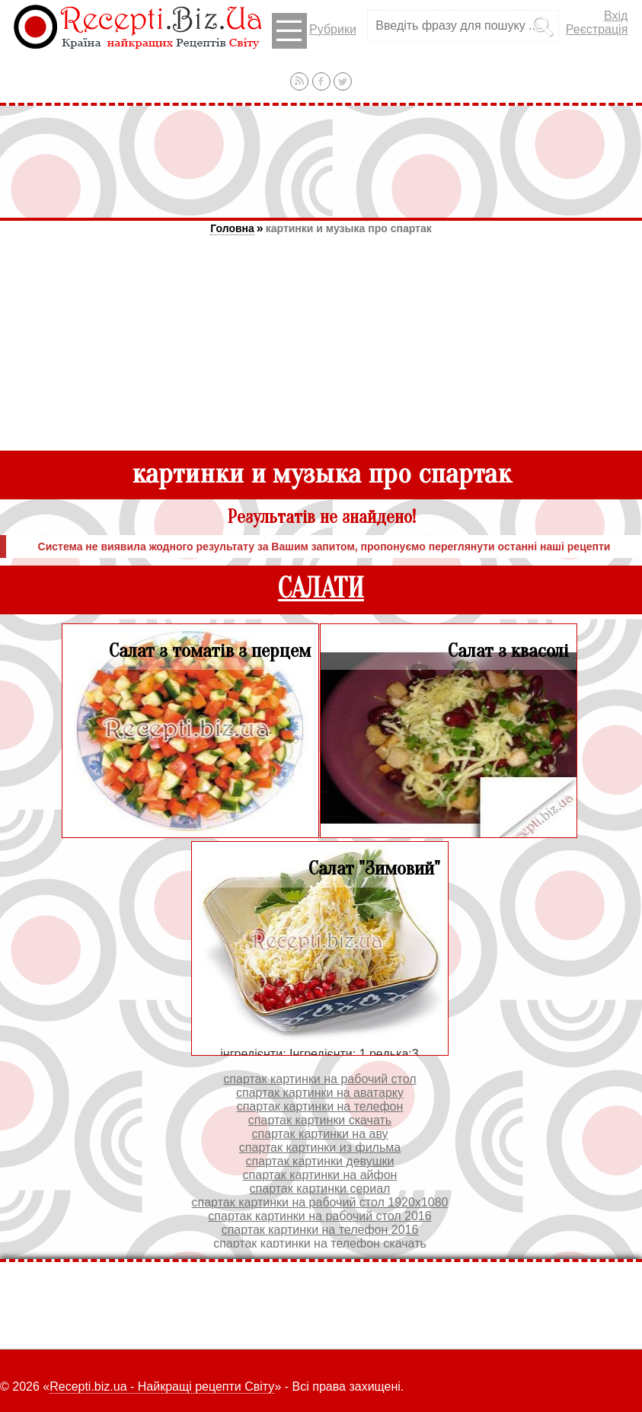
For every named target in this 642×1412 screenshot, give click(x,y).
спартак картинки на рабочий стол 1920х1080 (320, 1202)
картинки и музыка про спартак (349, 228)
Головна (232, 228)
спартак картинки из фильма (320, 1147)
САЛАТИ (321, 588)
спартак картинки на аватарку (320, 1092)
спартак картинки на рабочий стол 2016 (319, 1216)
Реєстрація (597, 29)
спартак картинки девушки (319, 1161)
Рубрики (314, 31)
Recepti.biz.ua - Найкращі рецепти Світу (162, 1386)
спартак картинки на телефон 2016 (320, 1229)
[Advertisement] (321, 161)
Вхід (616, 15)
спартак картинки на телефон (320, 1106)
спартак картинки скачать (319, 1120)
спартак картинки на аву (319, 1133)
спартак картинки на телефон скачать (319, 1243)
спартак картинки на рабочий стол (319, 1079)
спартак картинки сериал (320, 1188)
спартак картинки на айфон (320, 1174)
